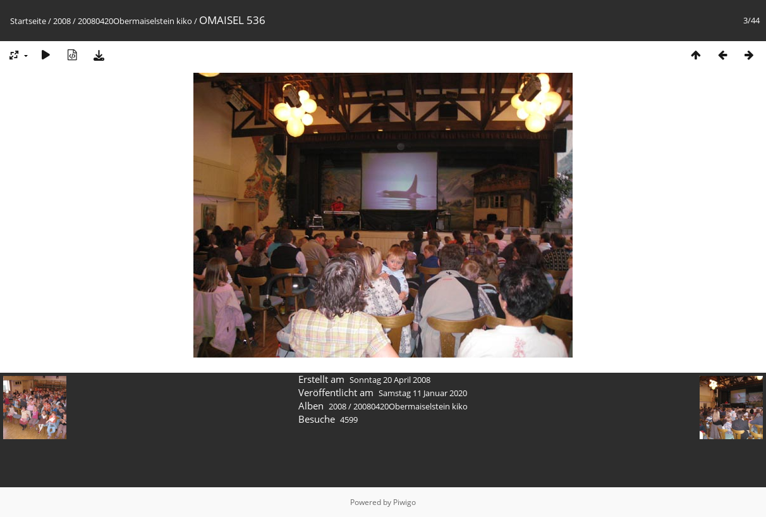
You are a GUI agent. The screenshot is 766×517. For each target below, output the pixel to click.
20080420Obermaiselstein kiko (135, 21)
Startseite (28, 21)
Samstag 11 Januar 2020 (423, 393)
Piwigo (404, 502)
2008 (62, 21)
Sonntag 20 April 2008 (390, 379)
